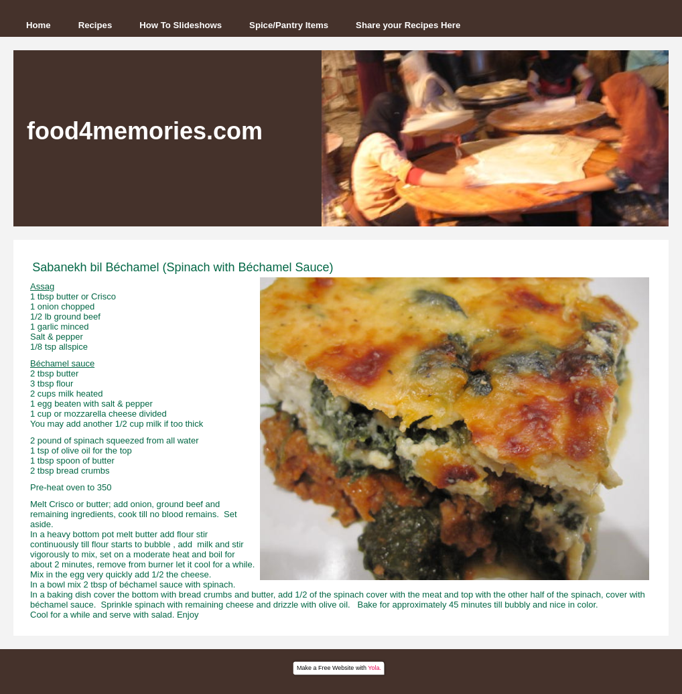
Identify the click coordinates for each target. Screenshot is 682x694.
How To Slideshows (180, 25)
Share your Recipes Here (408, 25)
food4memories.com (145, 131)
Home (38, 25)
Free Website (336, 668)
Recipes (95, 25)
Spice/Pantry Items (288, 25)
